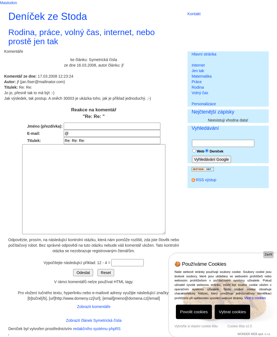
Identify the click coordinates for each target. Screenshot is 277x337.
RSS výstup (206, 180)
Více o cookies (255, 298)
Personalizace (204, 104)
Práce (197, 82)
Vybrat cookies (232, 311)
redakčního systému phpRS (96, 329)
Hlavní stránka (204, 54)
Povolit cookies (194, 311)
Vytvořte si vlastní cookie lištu (196, 326)
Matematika (202, 76)
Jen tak (198, 71)
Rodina (198, 87)
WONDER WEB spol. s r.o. (254, 334)
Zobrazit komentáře (94, 306)
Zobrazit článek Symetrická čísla (94, 320)
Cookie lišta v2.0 (239, 326)
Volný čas (200, 93)
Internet (198, 65)
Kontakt (194, 14)
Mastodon (8, 3)
